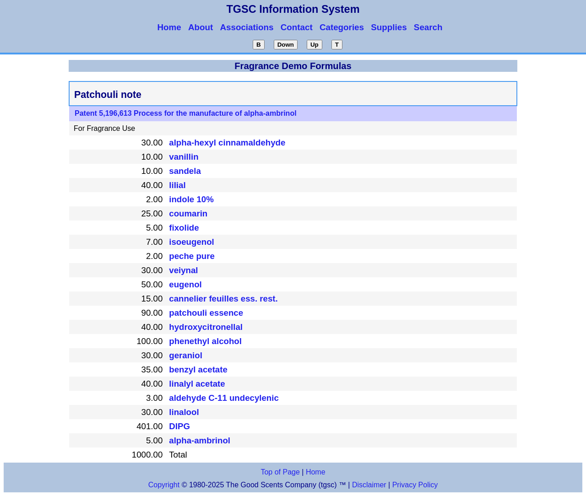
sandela (185, 171)
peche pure (192, 256)
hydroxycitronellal (206, 327)
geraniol (185, 355)
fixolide (184, 227)
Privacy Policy (414, 485)
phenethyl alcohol (205, 341)
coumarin (188, 213)
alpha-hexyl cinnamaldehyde (227, 142)
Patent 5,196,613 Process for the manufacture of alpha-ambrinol (186, 113)
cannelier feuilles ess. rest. (223, 298)
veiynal (183, 270)
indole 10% (191, 199)
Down (285, 44)
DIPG (179, 426)
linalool (184, 412)
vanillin (183, 157)
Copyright (163, 485)
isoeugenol (191, 242)
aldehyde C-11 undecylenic (224, 398)
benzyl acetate (198, 369)
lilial (177, 185)
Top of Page (279, 472)
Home (316, 472)
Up (314, 44)
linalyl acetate (197, 383)
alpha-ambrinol (199, 440)
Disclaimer (369, 485)
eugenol (185, 284)
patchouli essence (206, 313)
